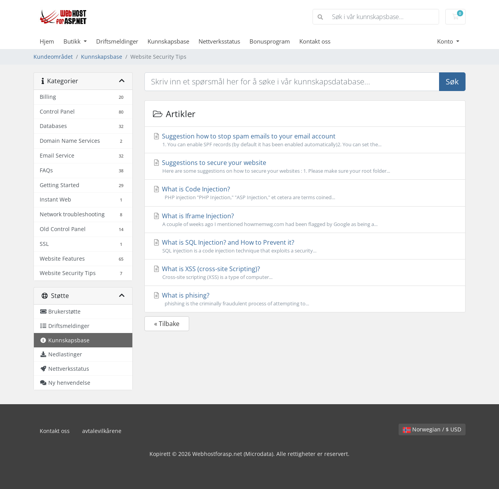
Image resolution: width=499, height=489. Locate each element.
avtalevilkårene (101, 431)
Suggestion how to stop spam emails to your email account (305, 140)
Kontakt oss (314, 41)
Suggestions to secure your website (305, 166)
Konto (446, 41)
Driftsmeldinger (117, 41)
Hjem (47, 41)
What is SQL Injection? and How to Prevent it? (305, 246)
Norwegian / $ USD (432, 429)
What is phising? (305, 299)
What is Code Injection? (305, 193)
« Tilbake (166, 323)
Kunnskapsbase (168, 41)
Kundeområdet (53, 56)
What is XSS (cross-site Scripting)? (305, 273)
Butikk (72, 41)
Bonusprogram (270, 41)
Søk (452, 81)
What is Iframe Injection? (305, 220)
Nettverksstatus (219, 41)
